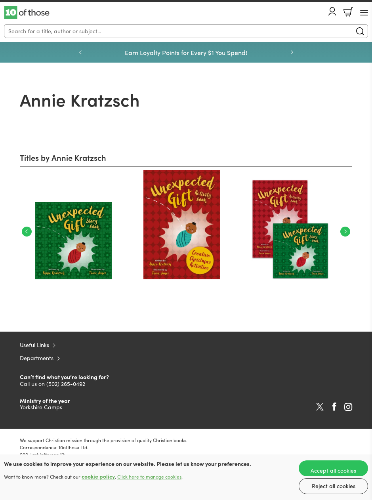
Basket (348, 12)
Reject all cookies (333, 486)
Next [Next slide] (292, 52)
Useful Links (34, 345)
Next (345, 232)
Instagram (348, 407)
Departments (36, 358)
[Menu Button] (364, 12)
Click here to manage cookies (149, 476)
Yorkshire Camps (41, 407)
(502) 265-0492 (65, 383)
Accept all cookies (333, 470)
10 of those (27, 12)
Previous (27, 232)
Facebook (334, 407)
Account (332, 11)
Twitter (320, 407)
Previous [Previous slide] (80, 52)
